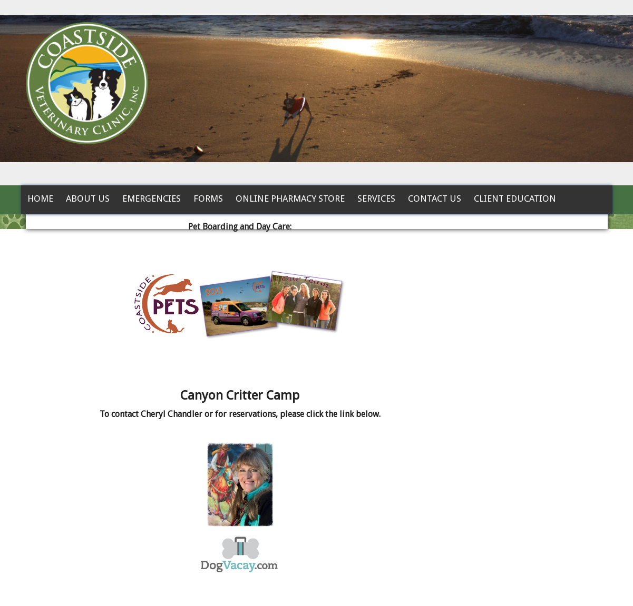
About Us (88, 198)
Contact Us (434, 198)
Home (40, 198)
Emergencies (151, 198)
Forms (208, 198)
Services (376, 198)
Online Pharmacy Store (290, 198)
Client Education (515, 198)
